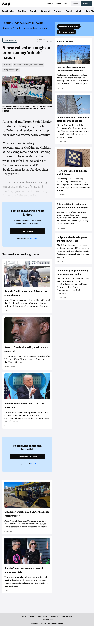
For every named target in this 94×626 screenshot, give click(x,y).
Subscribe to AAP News (68, 26)
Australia (7, 64)
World (79, 11)
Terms (24, 616)
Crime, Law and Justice (33, 64)
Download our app (66, 32)
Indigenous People (11, 69)
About (66, 4)
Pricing (50, 4)
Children (17, 64)
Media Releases (66, 616)
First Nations (10, 40)
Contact (58, 4)
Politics (22, 11)
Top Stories (8, 11)
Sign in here (34, 238)
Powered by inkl (47, 620)
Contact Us (54, 616)
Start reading (27, 231)
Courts (33, 11)
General (45, 11)
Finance (57, 11)
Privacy (31, 616)
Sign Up (86, 3)
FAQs (39, 616)
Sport (69, 11)
